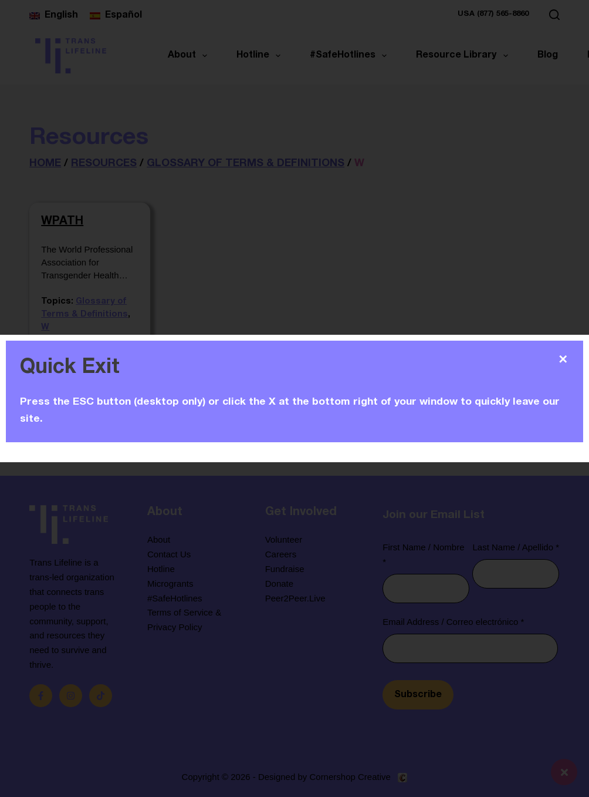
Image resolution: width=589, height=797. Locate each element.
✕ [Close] (563, 359)
